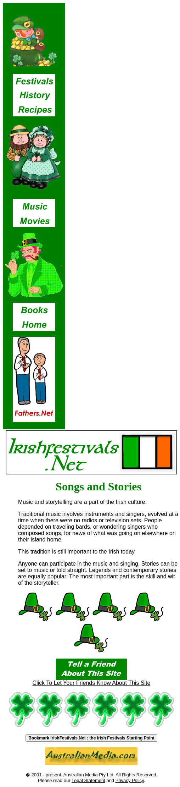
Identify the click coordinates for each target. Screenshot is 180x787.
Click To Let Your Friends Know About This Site (92, 680)
